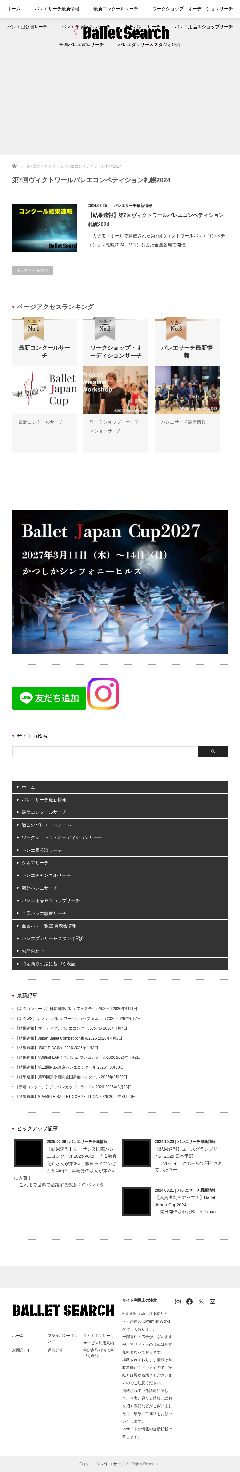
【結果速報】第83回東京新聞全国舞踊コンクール (57, 1077)
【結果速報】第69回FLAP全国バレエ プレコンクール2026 (65, 1057)
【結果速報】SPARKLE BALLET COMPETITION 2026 (61, 1096)
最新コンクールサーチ (117, 9)
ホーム (26, 9)
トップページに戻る (33, 270)
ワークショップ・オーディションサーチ (185, 9)
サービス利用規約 (98, 1343)
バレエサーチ (113, 1464)
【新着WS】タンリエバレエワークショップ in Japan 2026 (65, 1018)
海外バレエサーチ (140, 27)
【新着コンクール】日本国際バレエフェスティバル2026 (63, 1009)
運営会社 (55, 1350)
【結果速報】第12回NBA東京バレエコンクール (55, 1067)
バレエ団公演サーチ (37, 27)
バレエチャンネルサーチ (90, 27)
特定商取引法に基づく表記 (49, 963)
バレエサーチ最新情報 (65, 9)
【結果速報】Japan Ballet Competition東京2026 (56, 1038)
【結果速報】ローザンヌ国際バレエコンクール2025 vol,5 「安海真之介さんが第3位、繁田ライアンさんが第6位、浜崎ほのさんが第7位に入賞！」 (65, 1163)
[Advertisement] (120, 107)
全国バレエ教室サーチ (86, 45)
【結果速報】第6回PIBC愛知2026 (44, 1048)
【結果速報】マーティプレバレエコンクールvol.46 (58, 1028)
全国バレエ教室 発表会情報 (49, 925)
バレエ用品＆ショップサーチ (195, 27)
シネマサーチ (35, 862)
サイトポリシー (96, 1335)
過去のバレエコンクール (46, 824)
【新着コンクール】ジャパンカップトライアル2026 (59, 1087)
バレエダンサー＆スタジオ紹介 (146, 45)
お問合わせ (33, 951)
